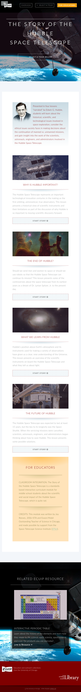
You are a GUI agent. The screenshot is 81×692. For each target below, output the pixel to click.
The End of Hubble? (40, 260)
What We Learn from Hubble (40, 337)
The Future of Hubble (40, 413)
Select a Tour (46, 5)
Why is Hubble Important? (40, 184)
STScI (54, 529)
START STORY (40, 221)
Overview (26, 5)
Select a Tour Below (40, 57)
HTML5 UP (53, 688)
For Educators (67, 5)
